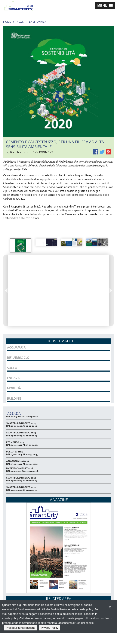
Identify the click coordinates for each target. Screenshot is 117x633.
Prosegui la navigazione (20, 627)
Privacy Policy (49, 627)
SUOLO (12, 368)
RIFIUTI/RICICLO (18, 358)
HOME (7, 21)
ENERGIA (13, 378)
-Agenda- (14, 413)
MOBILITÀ (14, 388)
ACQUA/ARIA (16, 347)
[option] (20, 245)
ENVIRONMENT (38, 21)
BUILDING (14, 398)
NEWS (20, 21)
